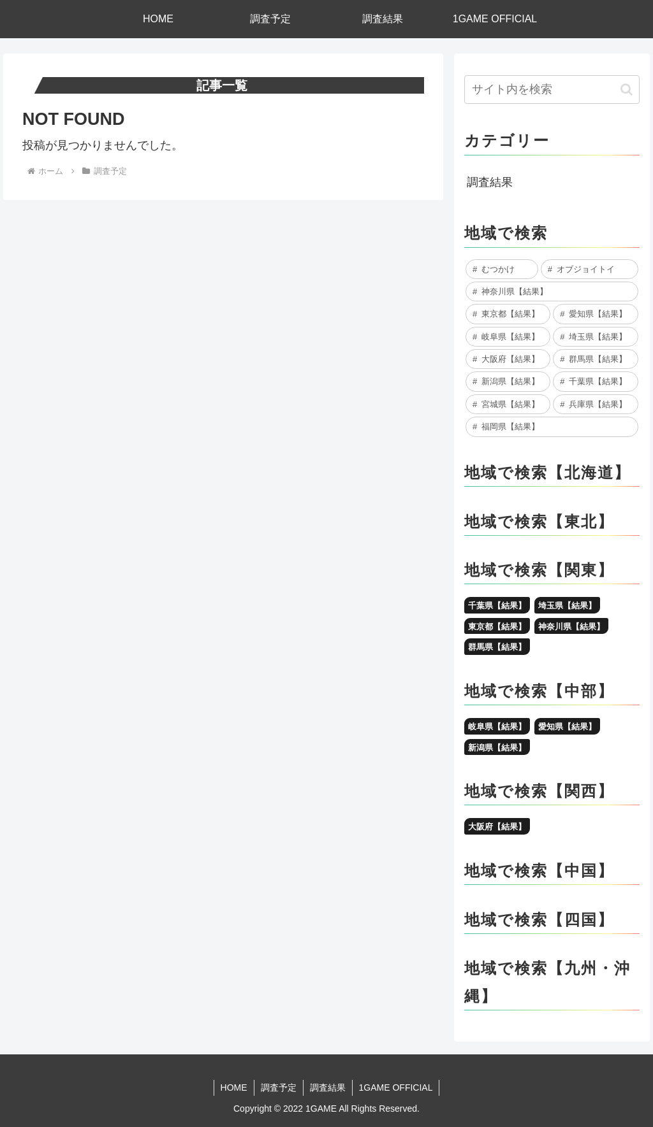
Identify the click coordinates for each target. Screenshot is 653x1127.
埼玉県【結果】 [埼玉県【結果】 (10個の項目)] (567, 605)
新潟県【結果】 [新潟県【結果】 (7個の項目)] (497, 747)
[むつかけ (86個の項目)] (502, 269)
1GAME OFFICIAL (396, 1087)
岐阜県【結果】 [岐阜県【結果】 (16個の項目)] (497, 726)
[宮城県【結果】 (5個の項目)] (508, 404)
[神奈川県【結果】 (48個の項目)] (552, 291)
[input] (551, 89)
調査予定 (279, 1087)
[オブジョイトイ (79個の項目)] (589, 269)
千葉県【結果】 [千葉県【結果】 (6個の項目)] (497, 605)
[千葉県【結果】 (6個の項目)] (595, 381)
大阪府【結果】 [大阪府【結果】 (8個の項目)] (497, 826)
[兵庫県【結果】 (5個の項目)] (595, 404)
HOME (234, 1087)
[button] (626, 89)
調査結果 (490, 182)
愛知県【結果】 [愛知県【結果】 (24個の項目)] (567, 726)
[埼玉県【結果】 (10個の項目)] (595, 337)
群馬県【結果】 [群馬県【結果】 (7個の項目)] (497, 647)
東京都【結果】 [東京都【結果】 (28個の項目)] (497, 626)
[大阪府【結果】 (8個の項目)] (508, 359)
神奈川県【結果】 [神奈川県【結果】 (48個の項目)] (571, 626)
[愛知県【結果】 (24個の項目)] (595, 314)
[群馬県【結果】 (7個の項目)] (595, 359)
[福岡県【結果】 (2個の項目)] (552, 426)
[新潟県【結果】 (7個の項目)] (508, 381)
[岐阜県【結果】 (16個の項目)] (508, 337)
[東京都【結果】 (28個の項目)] (508, 314)
